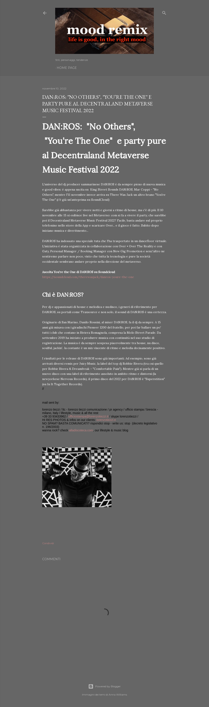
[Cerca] (164, 12)
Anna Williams (118, 694)
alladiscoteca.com (81, 430)
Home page (67, 68)
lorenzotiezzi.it (106, 420)
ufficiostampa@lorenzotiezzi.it (88, 416)
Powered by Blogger (104, 686)
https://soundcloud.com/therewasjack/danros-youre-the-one (88, 277)
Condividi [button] (48, 543)
